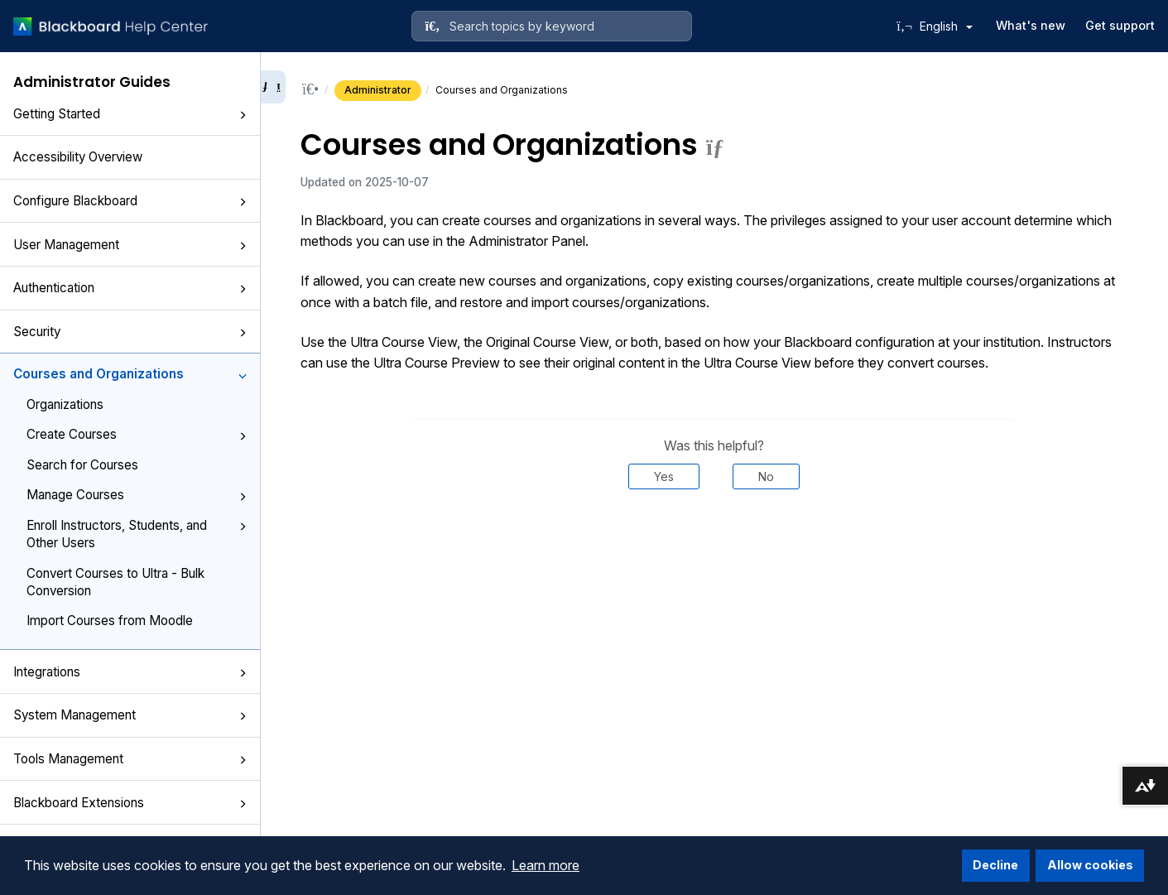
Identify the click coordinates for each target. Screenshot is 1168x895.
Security (130, 331)
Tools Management (130, 759)
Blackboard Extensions (130, 803)
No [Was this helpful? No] (766, 476)
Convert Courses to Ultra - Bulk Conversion (115, 582)
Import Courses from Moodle (109, 620)
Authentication (130, 288)
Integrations (130, 672)
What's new (1030, 25)
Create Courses (136, 434)
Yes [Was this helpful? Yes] (664, 476)
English (946, 26)
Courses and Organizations (130, 374)
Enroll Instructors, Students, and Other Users (136, 534)
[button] (242, 115)
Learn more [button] (545, 865)
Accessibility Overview (77, 157)
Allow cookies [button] (1090, 865)
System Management (130, 715)
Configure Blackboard (130, 201)
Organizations (64, 404)
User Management (130, 245)
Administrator (377, 90)
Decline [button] (995, 865)
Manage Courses (136, 495)
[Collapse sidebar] (273, 86)
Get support (1120, 25)
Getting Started (130, 114)
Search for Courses (82, 465)
